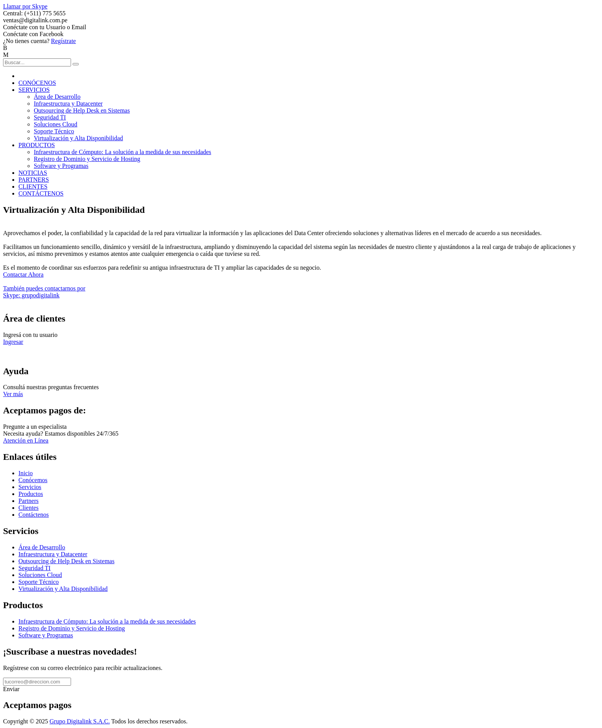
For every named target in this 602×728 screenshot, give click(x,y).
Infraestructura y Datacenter (68, 103)
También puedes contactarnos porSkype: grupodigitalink (44, 291)
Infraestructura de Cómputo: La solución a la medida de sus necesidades (122, 152)
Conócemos (33, 480)
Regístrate (63, 41)
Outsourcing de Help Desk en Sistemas (82, 110)
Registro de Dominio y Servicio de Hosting (87, 159)
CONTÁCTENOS (40, 193)
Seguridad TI (50, 117)
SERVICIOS (34, 89)
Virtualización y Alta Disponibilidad (78, 138)
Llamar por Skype (25, 6)
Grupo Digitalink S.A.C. (80, 721)
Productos (30, 494)
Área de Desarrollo (57, 96)
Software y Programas (61, 166)
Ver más (13, 394)
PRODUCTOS (36, 145)
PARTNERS (33, 179)
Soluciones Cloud (55, 124)
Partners (28, 500)
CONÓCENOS (37, 83)
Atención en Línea (25, 440)
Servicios (29, 487)
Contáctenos (33, 514)
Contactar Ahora (23, 274)
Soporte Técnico (54, 131)
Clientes (28, 507)
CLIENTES (33, 186)
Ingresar (13, 341)
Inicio (25, 473)
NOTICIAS (32, 172)
